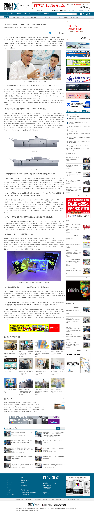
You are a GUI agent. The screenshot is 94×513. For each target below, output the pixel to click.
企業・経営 (33, 17)
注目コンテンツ (28, 14)
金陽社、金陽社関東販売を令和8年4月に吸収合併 (79, 133)
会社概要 (68, 10)
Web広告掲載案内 (47, 488)
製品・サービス (25, 17)
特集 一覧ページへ (86, 277)
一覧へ (63, 337)
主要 (18, 17)
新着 (14, 17)
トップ (6, 14)
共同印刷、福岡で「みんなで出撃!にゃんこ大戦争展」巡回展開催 (79, 142)
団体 (46, 17)
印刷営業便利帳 (25, 494)
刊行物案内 (81, 10)
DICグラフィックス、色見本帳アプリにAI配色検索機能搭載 (79, 138)
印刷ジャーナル (25, 490)
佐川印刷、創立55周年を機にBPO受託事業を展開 (79, 126)
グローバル (51, 17)
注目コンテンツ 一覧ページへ (84, 195)
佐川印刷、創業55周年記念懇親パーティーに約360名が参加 (79, 149)
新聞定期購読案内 (47, 485)
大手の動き (59, 17)
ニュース (7, 477)
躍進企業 (19, 14)
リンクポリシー (46, 499)
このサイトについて (19, 499)
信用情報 (66, 17)
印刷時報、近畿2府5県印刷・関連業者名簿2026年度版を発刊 (79, 123)
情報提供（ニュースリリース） (49, 483)
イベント (40, 17)
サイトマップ (87, 10)
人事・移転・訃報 (74, 17)
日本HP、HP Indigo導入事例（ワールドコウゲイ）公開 (79, 145)
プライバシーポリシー (36, 499)
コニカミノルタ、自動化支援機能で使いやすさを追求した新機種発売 (79, 119)
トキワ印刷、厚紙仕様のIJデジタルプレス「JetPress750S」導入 (78, 115)
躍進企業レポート (25, 480)
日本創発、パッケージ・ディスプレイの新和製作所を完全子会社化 (79, 130)
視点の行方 (38, 14)
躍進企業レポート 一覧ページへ (83, 350)
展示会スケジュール (49, 14)
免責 (53, 499)
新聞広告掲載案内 (47, 487)
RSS (78, 499)
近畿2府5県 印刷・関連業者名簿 (29, 492)
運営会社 (28, 499)
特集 (12, 14)
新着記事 (8, 479)
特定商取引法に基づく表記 (61, 499)
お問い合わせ (74, 10)
